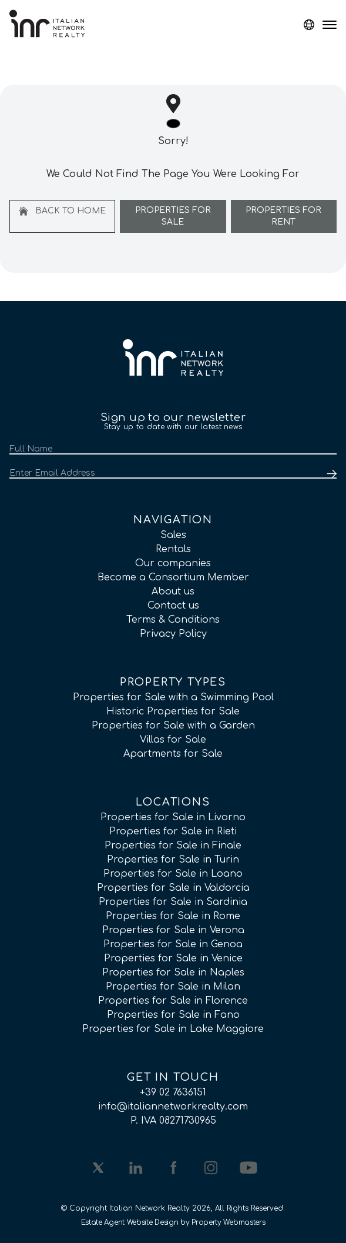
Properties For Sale (173, 216)
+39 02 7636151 (173, 1092)
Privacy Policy (173, 634)
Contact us (173, 605)
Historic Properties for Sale (173, 711)
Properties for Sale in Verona (173, 930)
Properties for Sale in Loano (173, 873)
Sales (173, 535)
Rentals (173, 549)
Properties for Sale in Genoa (173, 944)
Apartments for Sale (173, 754)
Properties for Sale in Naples (173, 972)
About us (173, 591)
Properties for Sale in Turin (173, 859)
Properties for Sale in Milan (173, 986)
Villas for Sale (173, 739)
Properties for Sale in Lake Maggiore (173, 1029)
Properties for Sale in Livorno (173, 817)
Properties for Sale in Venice (173, 958)
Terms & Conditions (173, 619)
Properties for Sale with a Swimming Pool (173, 697)
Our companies (173, 563)
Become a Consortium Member (173, 577)
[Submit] (330, 474)
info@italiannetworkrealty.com (173, 1106)
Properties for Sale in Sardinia (173, 902)
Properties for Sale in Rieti (173, 831)
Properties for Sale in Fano (173, 1015)
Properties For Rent (283, 216)
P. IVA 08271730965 (173, 1120)
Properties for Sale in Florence (173, 1000)
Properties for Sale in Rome (173, 916)
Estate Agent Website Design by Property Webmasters (173, 1222)
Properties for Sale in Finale (173, 845)
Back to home (62, 211)
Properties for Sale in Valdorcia (173, 888)
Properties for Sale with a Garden (173, 725)
